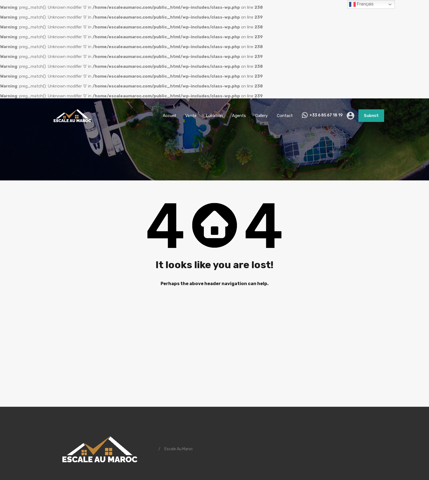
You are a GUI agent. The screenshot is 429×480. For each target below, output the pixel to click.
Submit (371, 115)
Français (361, 4)
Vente (190, 115)
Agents (239, 115)
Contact (285, 115)
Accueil (169, 115)
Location (214, 115)
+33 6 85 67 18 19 (326, 115)
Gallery (261, 115)
